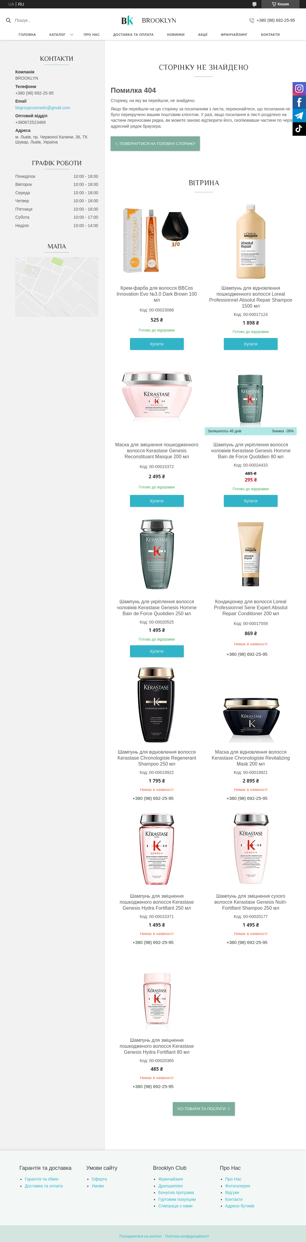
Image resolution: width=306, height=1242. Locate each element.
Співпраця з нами (175, 1206)
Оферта (99, 1179)
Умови (98, 1186)
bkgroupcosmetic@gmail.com (42, 107)
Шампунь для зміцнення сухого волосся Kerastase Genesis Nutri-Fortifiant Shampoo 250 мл (251, 902)
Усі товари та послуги (201, 1109)
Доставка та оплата (133, 34)
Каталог (57, 34)
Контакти (270, 34)
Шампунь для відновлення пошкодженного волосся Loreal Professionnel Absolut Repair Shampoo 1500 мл (250, 297)
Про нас (92, 34)
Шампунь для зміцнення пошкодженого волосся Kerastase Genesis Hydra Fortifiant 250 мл (157, 902)
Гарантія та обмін (42, 1179)
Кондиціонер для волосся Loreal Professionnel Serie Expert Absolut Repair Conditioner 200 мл (250, 607)
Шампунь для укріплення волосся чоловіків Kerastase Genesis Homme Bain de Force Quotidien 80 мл (250, 450)
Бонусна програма (176, 1192)
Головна (27, 34)
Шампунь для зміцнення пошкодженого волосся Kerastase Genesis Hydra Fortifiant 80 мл (157, 1046)
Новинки (175, 34)
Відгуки (232, 1192)
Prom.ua (181, 1231)
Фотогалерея (237, 1186)
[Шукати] (8, 20)
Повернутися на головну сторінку (157, 143)
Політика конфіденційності (187, 1236)
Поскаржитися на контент (141, 1236)
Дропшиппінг (170, 1186)
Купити (156, 344)
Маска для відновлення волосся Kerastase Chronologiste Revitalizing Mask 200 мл (251, 757)
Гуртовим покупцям (177, 1199)
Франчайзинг (234, 34)
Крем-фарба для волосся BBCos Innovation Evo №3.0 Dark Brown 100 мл (157, 294)
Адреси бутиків (239, 1206)
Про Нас (233, 1179)
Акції (202, 34)
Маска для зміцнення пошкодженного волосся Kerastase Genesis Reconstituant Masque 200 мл (156, 450)
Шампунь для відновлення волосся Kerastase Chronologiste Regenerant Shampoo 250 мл (156, 757)
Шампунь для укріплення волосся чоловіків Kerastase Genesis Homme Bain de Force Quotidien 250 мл (156, 607)
